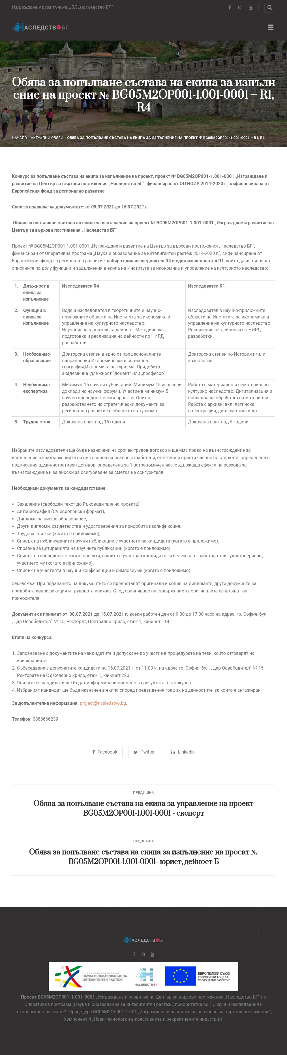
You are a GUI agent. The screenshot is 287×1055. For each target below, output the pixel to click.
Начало (19, 138)
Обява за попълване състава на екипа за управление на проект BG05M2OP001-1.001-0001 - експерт (143, 808)
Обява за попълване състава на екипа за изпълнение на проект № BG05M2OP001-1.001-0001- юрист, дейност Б (143, 857)
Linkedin (183, 752)
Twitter (144, 752)
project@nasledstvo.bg (103, 703)
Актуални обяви (47, 138)
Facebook (104, 752)
